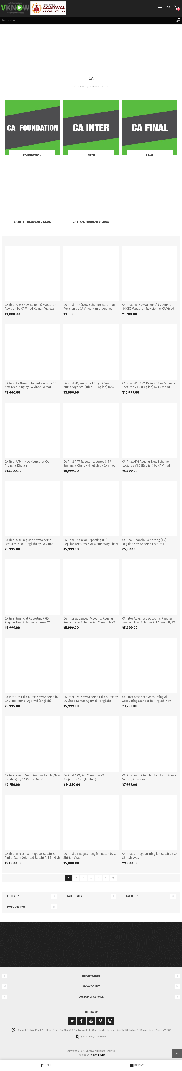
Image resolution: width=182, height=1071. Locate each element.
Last (113, 878)
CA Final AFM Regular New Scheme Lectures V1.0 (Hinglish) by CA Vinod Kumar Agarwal (29, 544)
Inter (91, 155)
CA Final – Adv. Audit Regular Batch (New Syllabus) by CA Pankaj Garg (32, 777)
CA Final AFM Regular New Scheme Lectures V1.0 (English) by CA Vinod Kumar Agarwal (146, 465)
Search (178, 20)
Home (81, 86)
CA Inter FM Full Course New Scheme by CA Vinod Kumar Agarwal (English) (31, 699)
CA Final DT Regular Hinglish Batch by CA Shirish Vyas (149, 855)
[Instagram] (110, 1021)
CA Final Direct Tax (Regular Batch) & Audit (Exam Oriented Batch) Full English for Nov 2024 (32, 857)
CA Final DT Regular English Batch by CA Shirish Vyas (90, 855)
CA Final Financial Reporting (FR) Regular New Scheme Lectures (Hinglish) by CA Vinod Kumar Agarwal (148, 544)
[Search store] (87, 20)
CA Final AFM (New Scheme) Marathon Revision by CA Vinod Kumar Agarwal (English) (30, 308)
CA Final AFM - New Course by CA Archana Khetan (27, 463)
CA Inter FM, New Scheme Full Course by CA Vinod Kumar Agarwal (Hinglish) (90, 699)
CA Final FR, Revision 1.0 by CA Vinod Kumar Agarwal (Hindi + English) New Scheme (88, 387)
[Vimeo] (100, 1021)
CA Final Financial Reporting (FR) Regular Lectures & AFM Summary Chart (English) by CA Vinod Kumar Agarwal (90, 544)
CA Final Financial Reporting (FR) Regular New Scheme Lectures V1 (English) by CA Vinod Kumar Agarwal (30, 622)
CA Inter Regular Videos (32, 221)
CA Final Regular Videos (91, 221)
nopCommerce (98, 1054)
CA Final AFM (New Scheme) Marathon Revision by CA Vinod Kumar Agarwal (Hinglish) (89, 308)
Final (149, 155)
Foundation (32, 155)
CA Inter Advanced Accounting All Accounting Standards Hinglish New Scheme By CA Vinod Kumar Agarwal (146, 700)
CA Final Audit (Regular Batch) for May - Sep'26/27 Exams (149, 777)
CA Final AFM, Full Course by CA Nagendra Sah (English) (84, 777)
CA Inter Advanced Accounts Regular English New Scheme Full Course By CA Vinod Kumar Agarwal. (89, 622)
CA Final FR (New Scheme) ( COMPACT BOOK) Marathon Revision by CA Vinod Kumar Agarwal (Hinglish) (148, 308)
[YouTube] (91, 1021)
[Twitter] (72, 1021)
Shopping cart (177, 7)
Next (106, 878)
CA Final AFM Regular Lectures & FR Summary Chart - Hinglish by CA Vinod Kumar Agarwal (89, 465)
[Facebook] (81, 1021)
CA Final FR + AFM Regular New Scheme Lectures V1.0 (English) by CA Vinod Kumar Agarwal (148, 387)
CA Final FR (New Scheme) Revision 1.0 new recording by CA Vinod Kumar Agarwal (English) (31, 387)
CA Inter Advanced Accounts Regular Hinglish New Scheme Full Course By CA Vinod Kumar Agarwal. (148, 622)
